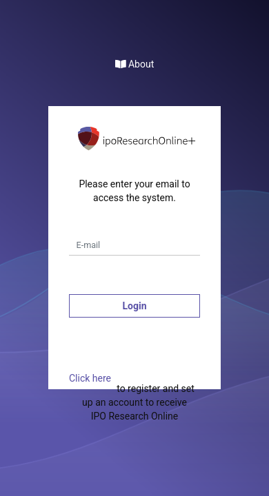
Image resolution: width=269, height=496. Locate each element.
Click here (90, 378)
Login (134, 305)
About (135, 64)
